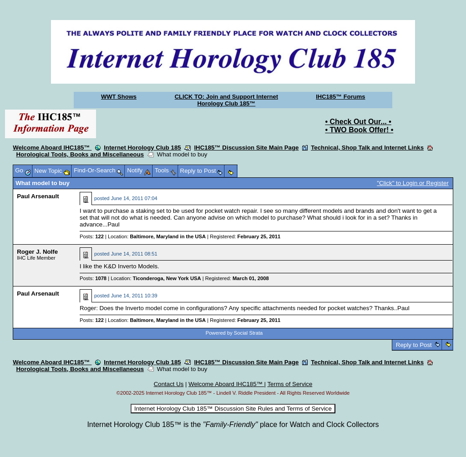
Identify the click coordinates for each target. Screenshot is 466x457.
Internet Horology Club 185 (142, 147)
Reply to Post (413, 344)
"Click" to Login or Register (413, 183)
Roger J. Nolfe (37, 251)
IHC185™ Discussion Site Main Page (246, 147)
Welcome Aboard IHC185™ (52, 147)
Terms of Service (289, 384)
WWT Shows (119, 96)
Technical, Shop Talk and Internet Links (367, 147)
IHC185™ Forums (340, 96)
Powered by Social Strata (234, 333)
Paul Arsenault (38, 196)
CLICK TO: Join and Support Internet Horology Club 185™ (226, 100)
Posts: (92, 236)
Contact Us (169, 384)
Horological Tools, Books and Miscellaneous (80, 154)
